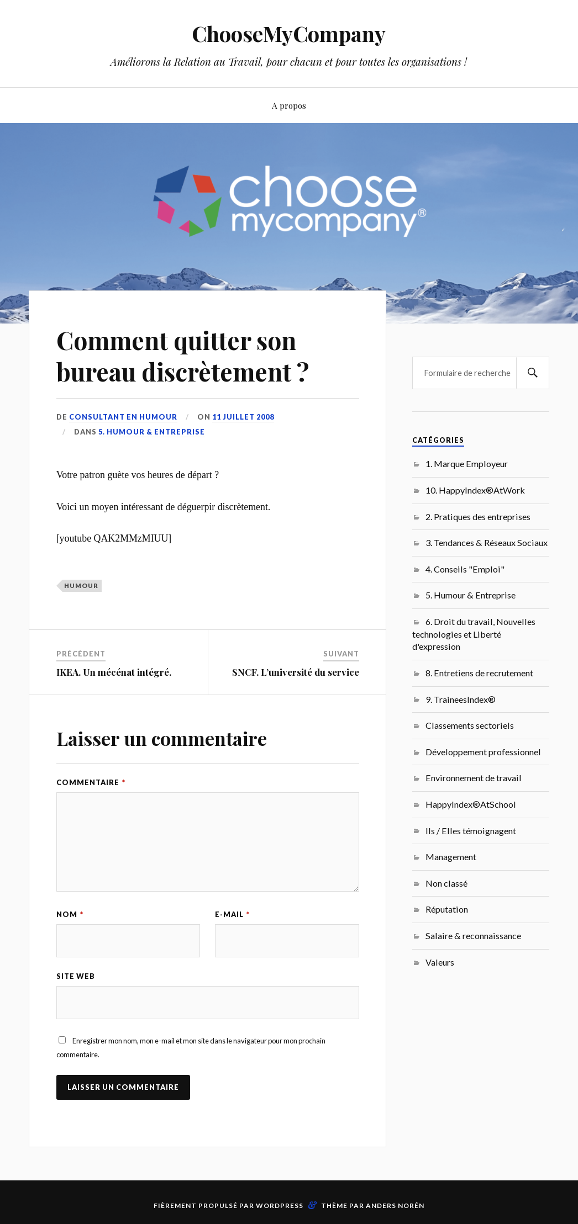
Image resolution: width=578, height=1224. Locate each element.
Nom (69, 914)
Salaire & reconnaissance (473, 935)
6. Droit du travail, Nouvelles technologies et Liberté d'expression (473, 633)
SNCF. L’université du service (295, 672)
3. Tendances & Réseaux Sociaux (486, 542)
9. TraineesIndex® (460, 699)
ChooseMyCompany (289, 33)
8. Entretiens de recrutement (479, 672)
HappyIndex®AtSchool (470, 804)
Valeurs (439, 962)
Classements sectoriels (469, 725)
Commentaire (90, 782)
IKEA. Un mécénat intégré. (113, 672)
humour (81, 585)
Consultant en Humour (123, 416)
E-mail (232, 914)
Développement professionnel (483, 751)
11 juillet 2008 (243, 416)
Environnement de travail (473, 777)
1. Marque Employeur (466, 463)
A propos (289, 105)
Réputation (446, 909)
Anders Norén (395, 1205)
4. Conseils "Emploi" (465, 569)
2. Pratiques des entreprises (477, 516)
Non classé (446, 883)
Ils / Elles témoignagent (470, 830)
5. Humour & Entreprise (151, 431)
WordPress (279, 1205)
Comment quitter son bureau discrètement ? (182, 356)
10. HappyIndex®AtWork (475, 490)
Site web (75, 976)
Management (450, 856)
